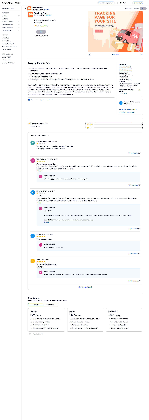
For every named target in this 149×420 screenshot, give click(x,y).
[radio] (35, 304)
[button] (131, 79)
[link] (11, 8)
